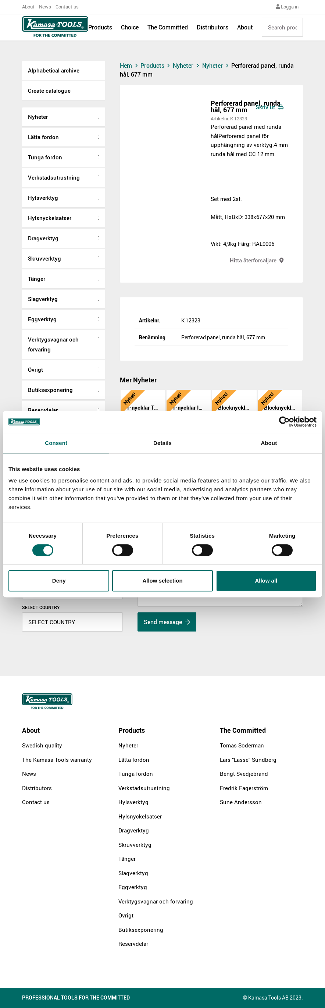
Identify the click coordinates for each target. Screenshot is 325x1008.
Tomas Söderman (242, 745)
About (28, 6)
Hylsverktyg (43, 197)
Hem (129, 65)
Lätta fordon (43, 137)
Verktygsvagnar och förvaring (53, 344)
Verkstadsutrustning (54, 177)
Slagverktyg (43, 299)
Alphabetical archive (53, 70)
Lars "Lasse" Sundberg (248, 759)
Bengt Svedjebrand (244, 773)
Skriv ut (269, 107)
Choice (130, 30)
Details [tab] (162, 443)
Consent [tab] (56, 443)
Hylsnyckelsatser (49, 218)
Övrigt (35, 369)
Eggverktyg (42, 319)
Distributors (212, 30)
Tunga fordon (45, 157)
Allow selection (162, 580)
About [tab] (269, 443)
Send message (167, 622)
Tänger (36, 278)
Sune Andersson (241, 802)
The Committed (167, 30)
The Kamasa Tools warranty (57, 759)
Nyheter (38, 116)
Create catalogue (49, 90)
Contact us (67, 6)
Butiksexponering (50, 389)
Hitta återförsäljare (256, 260)
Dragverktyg (43, 238)
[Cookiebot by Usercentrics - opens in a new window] (284, 421)
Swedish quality (42, 745)
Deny (59, 580)
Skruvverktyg (44, 258)
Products (100, 30)
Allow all (266, 580)
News (45, 6)
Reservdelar (133, 943)
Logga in (287, 6)
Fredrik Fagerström (244, 788)
